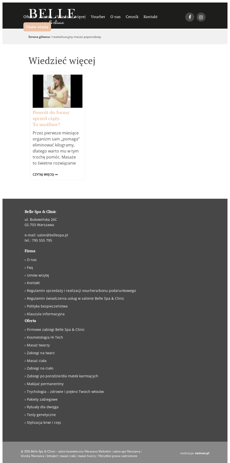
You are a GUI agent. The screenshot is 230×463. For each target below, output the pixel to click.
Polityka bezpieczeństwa (47, 306)
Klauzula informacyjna (46, 314)
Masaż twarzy (38, 345)
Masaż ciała (37, 360)
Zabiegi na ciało (40, 368)
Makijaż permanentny (45, 383)
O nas (115, 16)
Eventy (46, 16)
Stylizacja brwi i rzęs (44, 422)
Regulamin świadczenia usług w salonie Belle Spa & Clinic (75, 298)
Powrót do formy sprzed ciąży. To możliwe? (51, 118)
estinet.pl (202, 453)
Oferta (29, 16)
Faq (30, 267)
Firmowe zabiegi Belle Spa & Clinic (56, 329)
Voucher (98, 16)
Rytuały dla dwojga (43, 406)
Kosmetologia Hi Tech (45, 337)
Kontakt (151, 16)
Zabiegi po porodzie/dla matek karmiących (62, 376)
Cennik (132, 16)
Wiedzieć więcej (71, 16)
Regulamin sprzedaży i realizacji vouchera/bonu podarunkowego (81, 290)
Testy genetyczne (41, 414)
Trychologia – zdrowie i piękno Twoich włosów (65, 391)
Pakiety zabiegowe (42, 399)
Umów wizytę (37, 26)
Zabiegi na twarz (41, 352)
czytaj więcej (45, 174)
